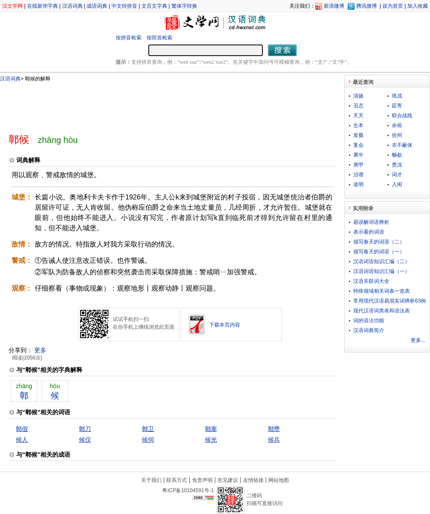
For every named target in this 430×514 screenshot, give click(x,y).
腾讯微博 (366, 6)
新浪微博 (334, 6)
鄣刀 (85, 428)
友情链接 (253, 480)
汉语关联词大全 (371, 281)
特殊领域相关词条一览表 (381, 291)
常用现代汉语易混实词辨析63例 (389, 301)
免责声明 (202, 480)
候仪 (85, 439)
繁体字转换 (184, 6)
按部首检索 (159, 38)
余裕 (397, 125)
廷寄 (397, 106)
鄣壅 (274, 428)
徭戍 (397, 96)
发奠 (358, 135)
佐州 (397, 135)
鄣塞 (211, 428)
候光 (211, 439)
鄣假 (22, 428)
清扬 (358, 96)
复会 (358, 145)
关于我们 (151, 480)
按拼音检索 (128, 38)
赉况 (397, 165)
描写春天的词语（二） (379, 242)
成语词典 (97, 6)
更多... (418, 340)
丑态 (358, 106)
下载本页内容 (224, 325)
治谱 (358, 175)
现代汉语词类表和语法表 (381, 311)
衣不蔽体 (402, 145)
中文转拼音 (124, 6)
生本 (358, 125)
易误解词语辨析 (371, 222)
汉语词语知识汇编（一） (381, 271)
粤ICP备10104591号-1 (187, 490)
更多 (40, 350)
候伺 (148, 439)
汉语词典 (72, 6)
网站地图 (278, 480)
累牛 (358, 155)
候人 (22, 439)
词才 (397, 175)
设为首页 (392, 6)
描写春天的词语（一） (379, 252)
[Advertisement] (158, 104)
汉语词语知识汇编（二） (381, 261)
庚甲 (358, 165)
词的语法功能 (368, 321)
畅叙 (397, 155)
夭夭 (358, 116)
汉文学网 (12, 6)
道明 (358, 184)
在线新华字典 (42, 6)
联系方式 (176, 480)
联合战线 (402, 116)
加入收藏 (417, 6)
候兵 (274, 439)
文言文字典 (154, 6)
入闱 (397, 184)
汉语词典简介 (368, 330)
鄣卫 (148, 428)
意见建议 (227, 480)
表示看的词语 (368, 232)
